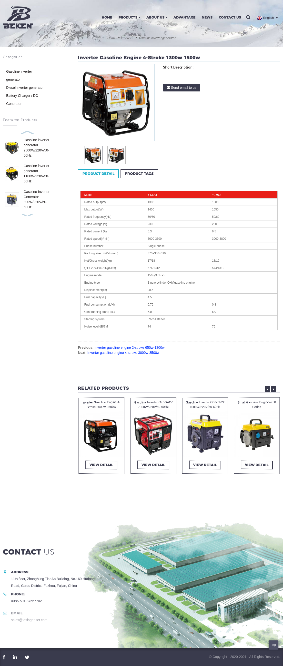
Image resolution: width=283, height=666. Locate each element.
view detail (101, 465)
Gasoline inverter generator (157, 38)
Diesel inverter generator (24, 87)
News (207, 17)
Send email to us (183, 87)
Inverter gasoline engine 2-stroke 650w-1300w (129, 347)
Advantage (184, 17)
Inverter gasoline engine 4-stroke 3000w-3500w (123, 353)
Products (129, 17)
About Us (156, 17)
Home (107, 17)
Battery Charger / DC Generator (22, 100)
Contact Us (230, 17)
